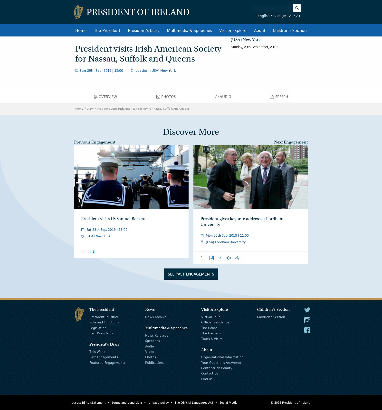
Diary (90, 108)
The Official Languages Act (194, 403)
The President (107, 30)
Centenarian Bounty (216, 368)
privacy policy (159, 403)
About (260, 30)
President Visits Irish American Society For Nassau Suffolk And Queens (143, 108)
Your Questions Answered (221, 362)
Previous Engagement (94, 142)
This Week (97, 351)
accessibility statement (89, 403)
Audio (224, 97)
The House (209, 328)
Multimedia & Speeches (189, 30)
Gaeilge (279, 15)
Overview (107, 97)
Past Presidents (101, 333)
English (264, 15)
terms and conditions (127, 403)
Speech (280, 97)
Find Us (206, 379)
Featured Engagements (107, 362)
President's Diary (144, 30)
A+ (298, 15)
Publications (154, 362)
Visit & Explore (233, 30)
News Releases (156, 335)
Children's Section (290, 30)
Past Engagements (103, 357)
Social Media (229, 403)
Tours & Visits (211, 338)
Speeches (152, 341)
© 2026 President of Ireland (290, 403)
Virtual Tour (210, 317)
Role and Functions (104, 322)
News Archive (155, 317)
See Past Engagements (191, 274)
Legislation (97, 328)
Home (81, 30)
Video (149, 351)
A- (291, 15)
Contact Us (209, 373)
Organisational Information (222, 357)
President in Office (104, 317)
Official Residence (215, 322)
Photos (167, 97)
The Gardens (211, 333)
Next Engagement (291, 142)
